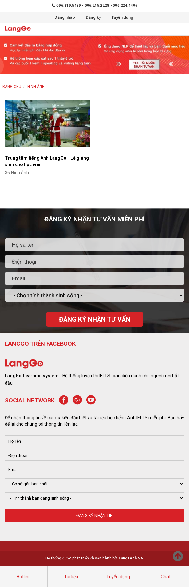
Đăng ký (93, 17)
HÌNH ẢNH (36, 87)
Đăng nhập (64, 17)
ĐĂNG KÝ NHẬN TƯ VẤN (94, 319)
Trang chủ (10, 87)
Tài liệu (71, 576)
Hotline (24, 576)
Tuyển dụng (122, 17)
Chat (166, 576)
